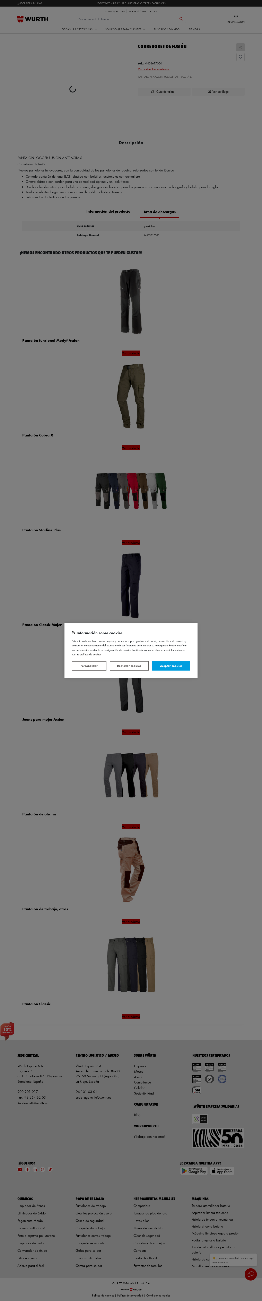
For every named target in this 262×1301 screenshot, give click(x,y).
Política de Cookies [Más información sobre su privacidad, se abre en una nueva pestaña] (90, 654)
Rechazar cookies (129, 665)
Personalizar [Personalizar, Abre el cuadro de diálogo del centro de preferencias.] (89, 665)
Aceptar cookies (171, 665)
